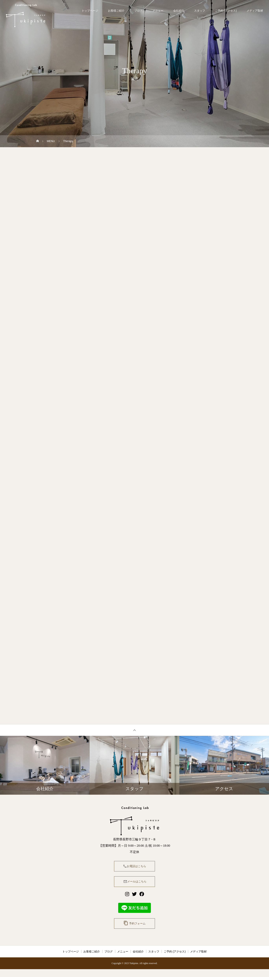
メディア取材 (255, 10)
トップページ (90, 10)
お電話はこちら (134, 869)
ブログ (138, 10)
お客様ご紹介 (116, 10)
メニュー (157, 10)
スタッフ (199, 10)
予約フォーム (134, 930)
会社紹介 (178, 10)
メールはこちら (134, 886)
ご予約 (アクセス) (226, 10)
